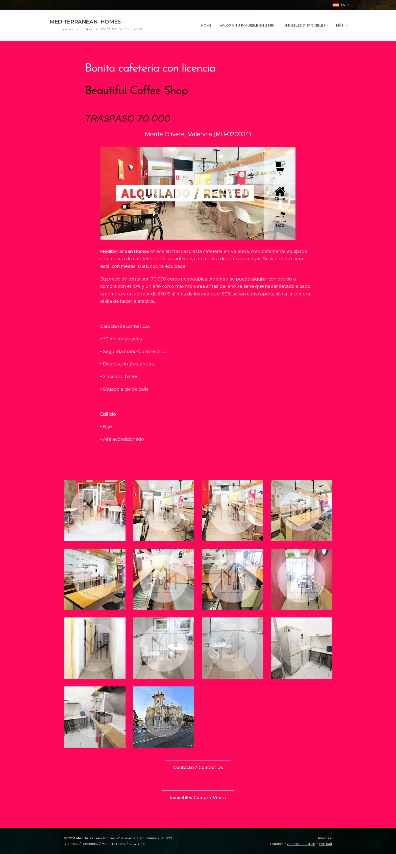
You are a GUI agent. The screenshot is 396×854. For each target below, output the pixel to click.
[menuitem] (209, 25)
